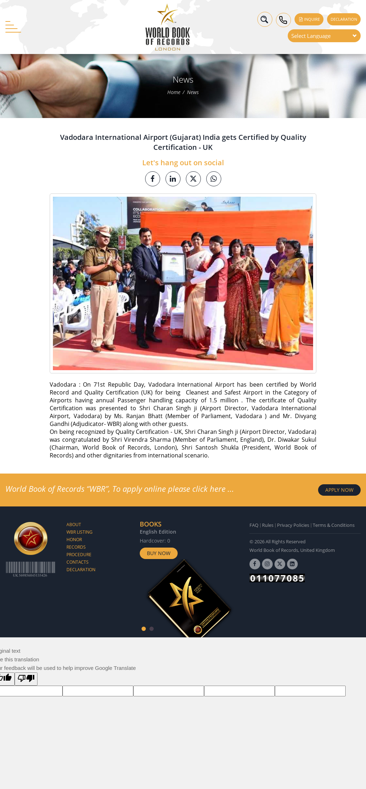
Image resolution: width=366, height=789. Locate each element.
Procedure (79, 555)
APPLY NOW (339, 489)
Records (76, 547)
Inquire (309, 19)
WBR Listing (79, 532)
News (193, 92)
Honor (74, 539)
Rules (267, 525)
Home (173, 92)
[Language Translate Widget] (324, 35)
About (73, 524)
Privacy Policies (293, 525)
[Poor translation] (26, 679)
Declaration (344, 19)
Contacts (77, 562)
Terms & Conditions (334, 525)
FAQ (253, 525)
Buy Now (158, 553)
